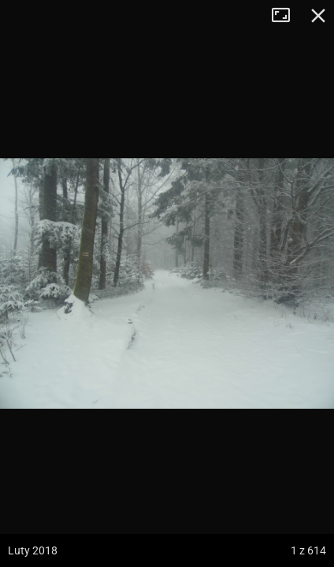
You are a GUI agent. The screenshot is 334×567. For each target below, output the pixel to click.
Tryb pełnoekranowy (286, 16)
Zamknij (318, 16)
